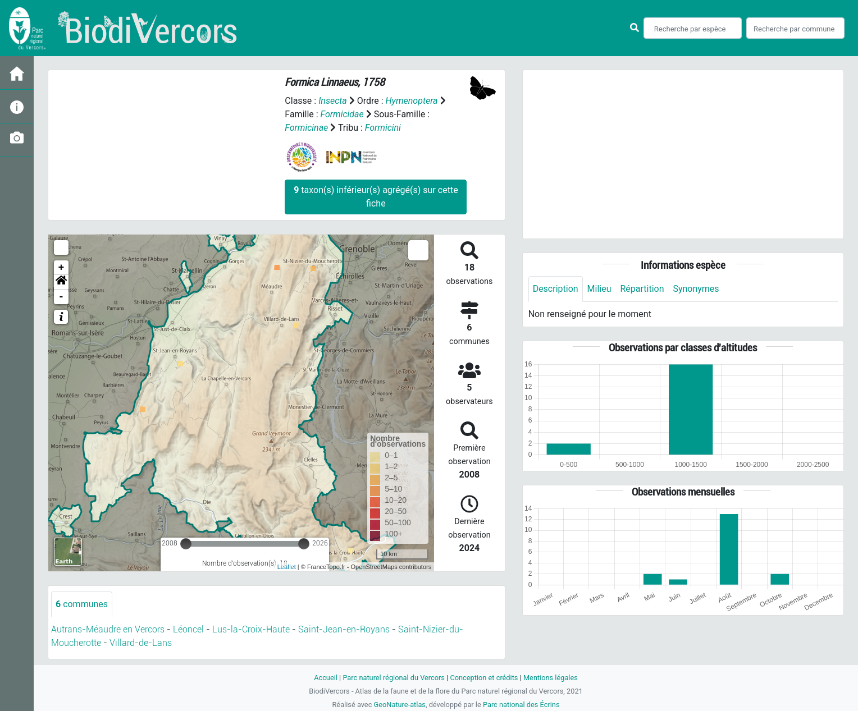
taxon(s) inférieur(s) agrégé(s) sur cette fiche (376, 197)
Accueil (325, 677)
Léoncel (188, 629)
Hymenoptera (412, 100)
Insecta (332, 100)
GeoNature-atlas (399, 704)
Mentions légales (550, 677)
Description (555, 288)
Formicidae (342, 114)
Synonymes (696, 288)
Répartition (642, 288)
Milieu (599, 288)
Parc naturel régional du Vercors (394, 677)
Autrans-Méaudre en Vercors (108, 629)
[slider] (185, 543)
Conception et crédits (484, 677)
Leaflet (286, 566)
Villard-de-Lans (140, 642)
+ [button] (61, 267)
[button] (61, 282)
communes (82, 604)
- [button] (61, 297)
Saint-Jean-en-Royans (344, 629)
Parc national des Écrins (521, 704)
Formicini (383, 127)
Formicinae (306, 127)
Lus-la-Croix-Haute (251, 629)
